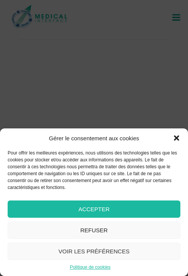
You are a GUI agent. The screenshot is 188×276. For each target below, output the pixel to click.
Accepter (94, 209)
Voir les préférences (94, 251)
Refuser (94, 230)
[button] (176, 138)
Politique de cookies (90, 267)
